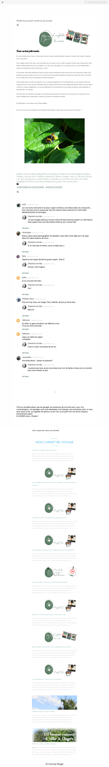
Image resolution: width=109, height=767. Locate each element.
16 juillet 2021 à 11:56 (33, 277)
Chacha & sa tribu (35, 216)
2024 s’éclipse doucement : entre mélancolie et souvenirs (51, 647)
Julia (72, 176)
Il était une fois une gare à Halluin (43, 711)
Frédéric (20, 176)
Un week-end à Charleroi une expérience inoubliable (50, 582)
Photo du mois (54, 187)
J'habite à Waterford (45, 176)
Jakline (58, 176)
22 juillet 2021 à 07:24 (48, 264)
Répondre (25, 228)
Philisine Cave (32, 181)
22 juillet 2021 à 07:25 (48, 343)
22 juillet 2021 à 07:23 (48, 242)
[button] (17, 25)
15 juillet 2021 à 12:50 (32, 204)
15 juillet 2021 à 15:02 (32, 256)
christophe (26, 232)
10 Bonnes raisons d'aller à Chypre (44, 744)
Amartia (27, 174)
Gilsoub (27, 176)
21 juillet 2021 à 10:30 (37, 357)
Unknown (26, 320)
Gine (34, 176)
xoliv (24, 204)
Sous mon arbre (65, 181)
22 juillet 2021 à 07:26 (48, 365)
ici (81, 110)
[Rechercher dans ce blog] (97, 2)
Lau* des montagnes (25, 179)
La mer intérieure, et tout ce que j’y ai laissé (46, 679)
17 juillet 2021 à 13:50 (36, 320)
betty (24, 277)
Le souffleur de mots (69, 179)
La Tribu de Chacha (82, 176)
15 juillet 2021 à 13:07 (37, 232)
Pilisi (41, 181)
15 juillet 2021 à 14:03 (48, 216)
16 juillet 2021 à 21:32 (40, 299)
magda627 (21, 181)
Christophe (52, 174)
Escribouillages (75, 174)
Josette (65, 176)
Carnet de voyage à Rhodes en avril (44, 450)
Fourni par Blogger (54, 764)
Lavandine (54, 179)
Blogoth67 (42, 174)
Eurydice (86, 174)
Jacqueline (26, 357)
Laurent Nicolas (42, 179)
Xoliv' (75, 181)
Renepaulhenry (50, 181)
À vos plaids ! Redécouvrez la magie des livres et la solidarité (53, 550)
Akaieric (19, 174)
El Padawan (63, 174)
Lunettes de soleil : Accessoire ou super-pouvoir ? (49, 517)
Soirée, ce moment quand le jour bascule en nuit (48, 614)
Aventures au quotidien (30, 187)
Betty (34, 174)
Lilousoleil (83, 179)
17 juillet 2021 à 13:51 (36, 334)
